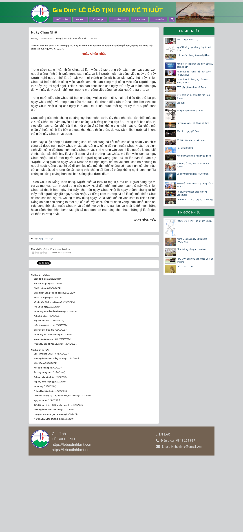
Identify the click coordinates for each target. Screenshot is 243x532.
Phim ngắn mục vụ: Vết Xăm (47, 483)
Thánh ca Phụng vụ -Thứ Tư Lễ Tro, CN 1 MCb (56, 469)
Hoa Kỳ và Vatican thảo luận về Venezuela (192, 193)
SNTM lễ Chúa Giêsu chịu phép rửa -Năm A (195, 185)
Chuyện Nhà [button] (119, 19)
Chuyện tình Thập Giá (44, 404)
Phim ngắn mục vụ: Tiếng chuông (50, 432)
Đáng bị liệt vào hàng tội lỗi (190, 110)
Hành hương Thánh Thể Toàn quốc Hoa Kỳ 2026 (193, 73)
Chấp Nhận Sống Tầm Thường (48, 367)
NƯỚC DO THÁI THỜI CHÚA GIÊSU (194, 221)
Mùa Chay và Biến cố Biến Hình (49, 385)
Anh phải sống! (41, 390)
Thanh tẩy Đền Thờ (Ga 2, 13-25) (49, 418)
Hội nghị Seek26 (185, 148)
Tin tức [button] (80, 19)
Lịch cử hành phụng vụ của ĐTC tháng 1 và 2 (193, 81)
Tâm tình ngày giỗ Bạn (188, 131)
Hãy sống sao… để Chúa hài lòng (193, 123)
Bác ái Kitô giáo (41, 357)
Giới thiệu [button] (62, 19)
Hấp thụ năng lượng (43, 455)
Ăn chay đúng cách (43, 446)
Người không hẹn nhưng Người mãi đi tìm (194, 49)
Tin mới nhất (189, 31)
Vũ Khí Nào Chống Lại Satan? (48, 376)
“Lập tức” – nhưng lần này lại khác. (193, 55)
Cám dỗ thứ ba (41, 353)
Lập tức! (181, 103)
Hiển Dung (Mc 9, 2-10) (44, 399)
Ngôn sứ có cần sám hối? (46, 413)
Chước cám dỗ (41, 362)
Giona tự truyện (41, 371)
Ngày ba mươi (40, 474)
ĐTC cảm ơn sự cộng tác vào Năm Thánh (193, 96)
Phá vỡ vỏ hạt (40, 380)
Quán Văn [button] (139, 19)
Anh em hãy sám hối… (44, 451)
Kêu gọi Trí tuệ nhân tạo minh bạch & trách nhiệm (195, 65)
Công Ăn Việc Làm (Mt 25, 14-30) (49, 488)
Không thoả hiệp (41, 442)
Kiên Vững (39, 437)
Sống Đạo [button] (98, 19)
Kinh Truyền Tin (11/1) (187, 39)
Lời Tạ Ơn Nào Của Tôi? (45, 428)
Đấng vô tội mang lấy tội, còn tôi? (193, 174)
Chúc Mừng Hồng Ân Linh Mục (192, 249)
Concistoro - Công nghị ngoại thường (195, 199)
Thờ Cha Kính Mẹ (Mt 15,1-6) (47, 493)
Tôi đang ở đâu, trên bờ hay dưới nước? (193, 165)
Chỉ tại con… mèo (185, 266)
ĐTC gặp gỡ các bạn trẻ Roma (191, 87)
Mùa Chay (38, 460)
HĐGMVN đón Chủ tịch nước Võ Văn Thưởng (195, 260)
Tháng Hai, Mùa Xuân (44, 465)
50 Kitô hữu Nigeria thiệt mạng (191, 140)
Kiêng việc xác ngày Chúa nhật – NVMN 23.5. (192, 240)
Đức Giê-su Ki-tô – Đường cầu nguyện (52, 479)
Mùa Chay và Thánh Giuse (46, 408)
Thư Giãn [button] (158, 19)
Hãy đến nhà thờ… (42, 394)
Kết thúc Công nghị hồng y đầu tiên (194, 156)
